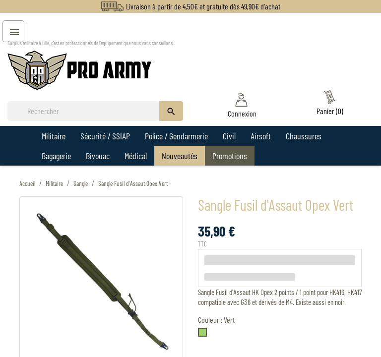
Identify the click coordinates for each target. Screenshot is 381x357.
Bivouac (98, 155)
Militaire (53, 135)
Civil (229, 135)
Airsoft (261, 135)
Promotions (229, 155)
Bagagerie (56, 155)
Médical (136, 155)
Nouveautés (179, 155)
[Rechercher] (83, 111)
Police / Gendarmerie (176, 135)
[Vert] (204, 334)
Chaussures (303, 135)
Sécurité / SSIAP (105, 135)
